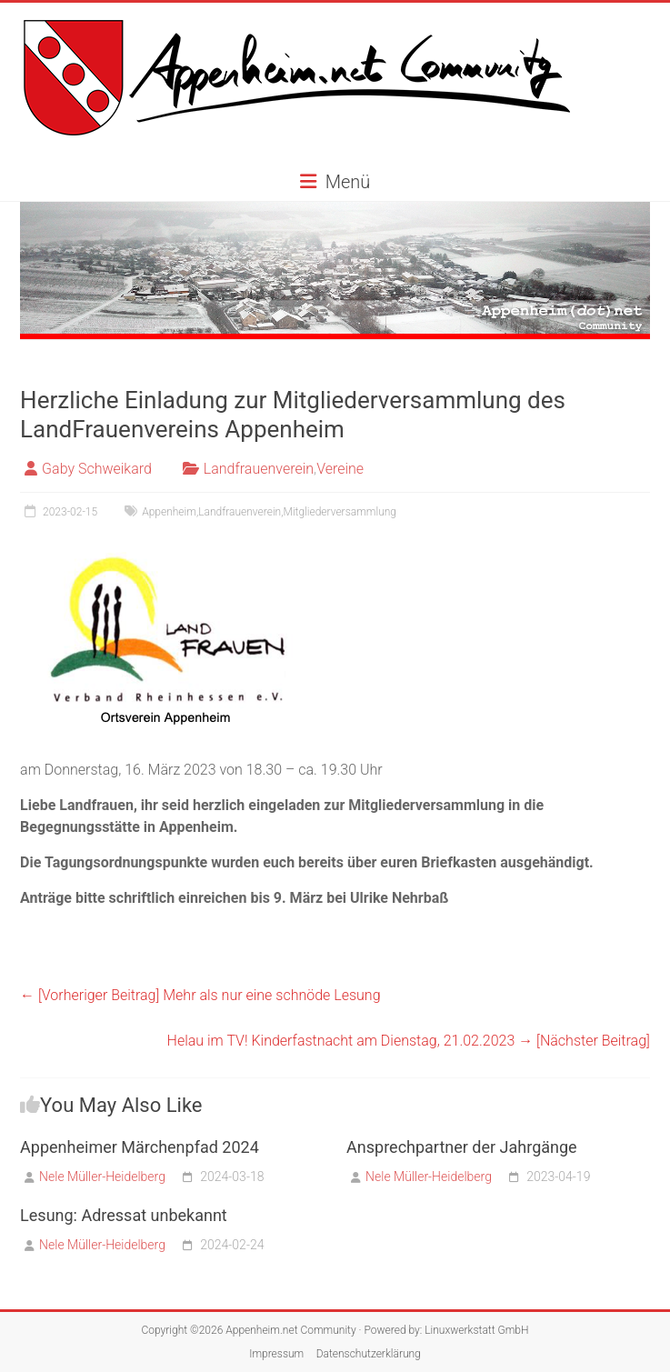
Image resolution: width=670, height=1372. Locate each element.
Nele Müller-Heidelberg (102, 1176)
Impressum (276, 1353)
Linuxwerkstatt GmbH (476, 1330)
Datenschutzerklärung (368, 1353)
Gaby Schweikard (97, 468)
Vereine (340, 468)
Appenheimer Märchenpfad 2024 (139, 1147)
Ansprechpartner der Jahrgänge (461, 1147)
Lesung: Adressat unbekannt (123, 1215)
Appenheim (169, 512)
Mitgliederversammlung (340, 512)
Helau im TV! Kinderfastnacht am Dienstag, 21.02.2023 (408, 1040)
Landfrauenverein (259, 468)
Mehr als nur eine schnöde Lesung (200, 995)
